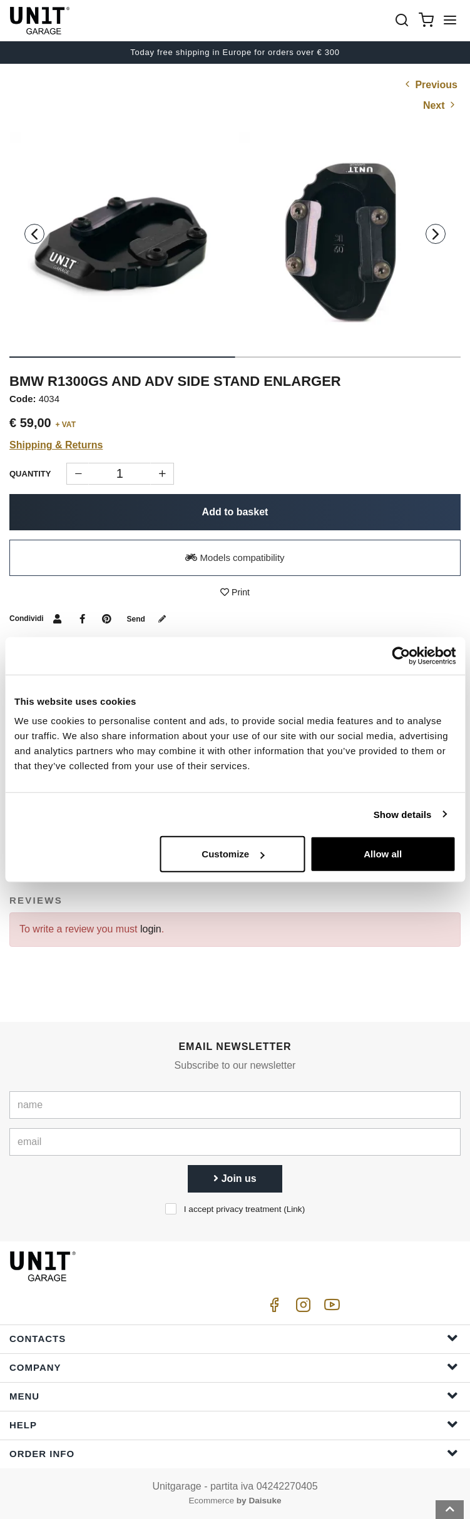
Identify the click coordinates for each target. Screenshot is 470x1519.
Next (440, 105)
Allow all (383, 854)
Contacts (233, 1338)
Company (233, 1367)
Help (233, 1424)
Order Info (233, 1453)
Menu (233, 1395)
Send (149, 619)
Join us (234, 1178)
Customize (233, 854)
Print (235, 592)
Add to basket (235, 512)
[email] (235, 1142)
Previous (429, 84)
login (150, 929)
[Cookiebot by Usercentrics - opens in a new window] (401, 655)
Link (294, 1209)
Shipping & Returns (56, 445)
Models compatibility (234, 557)
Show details (403, 814)
